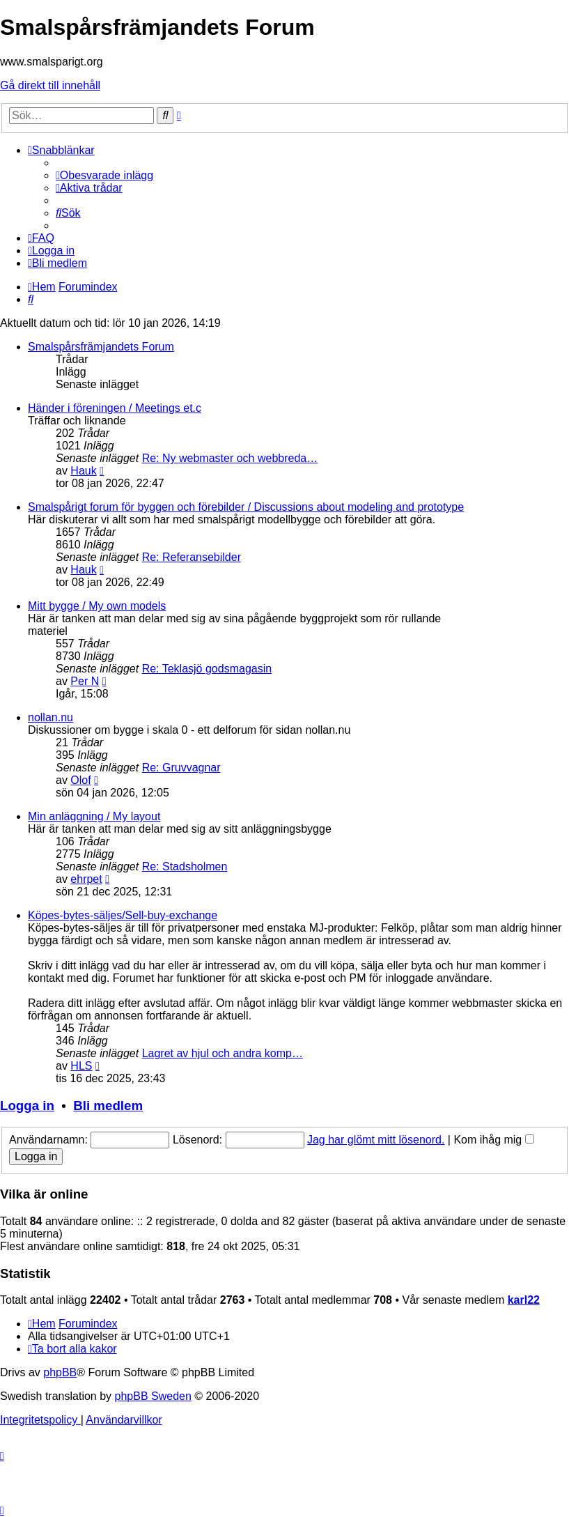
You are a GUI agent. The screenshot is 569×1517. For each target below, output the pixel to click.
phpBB (60, 1372)
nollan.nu (50, 717)
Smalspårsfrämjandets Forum (101, 347)
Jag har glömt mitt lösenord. (375, 1140)
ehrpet (86, 879)
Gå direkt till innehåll (50, 85)
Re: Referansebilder (191, 557)
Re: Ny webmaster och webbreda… (230, 458)
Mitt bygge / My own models (97, 606)
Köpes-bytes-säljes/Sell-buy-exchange (122, 915)
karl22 (524, 1300)
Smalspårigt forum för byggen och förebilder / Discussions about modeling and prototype (246, 507)
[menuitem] (104, 175)
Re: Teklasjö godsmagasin (207, 669)
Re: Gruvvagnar (181, 767)
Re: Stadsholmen (185, 866)
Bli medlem (108, 1105)
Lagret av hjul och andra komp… (222, 1053)
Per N (84, 681)
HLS (81, 1066)
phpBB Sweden (153, 1396)
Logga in (27, 1105)
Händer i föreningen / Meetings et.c (114, 408)
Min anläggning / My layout (94, 816)
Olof (80, 780)
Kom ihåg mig (493, 1140)
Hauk (83, 471)
